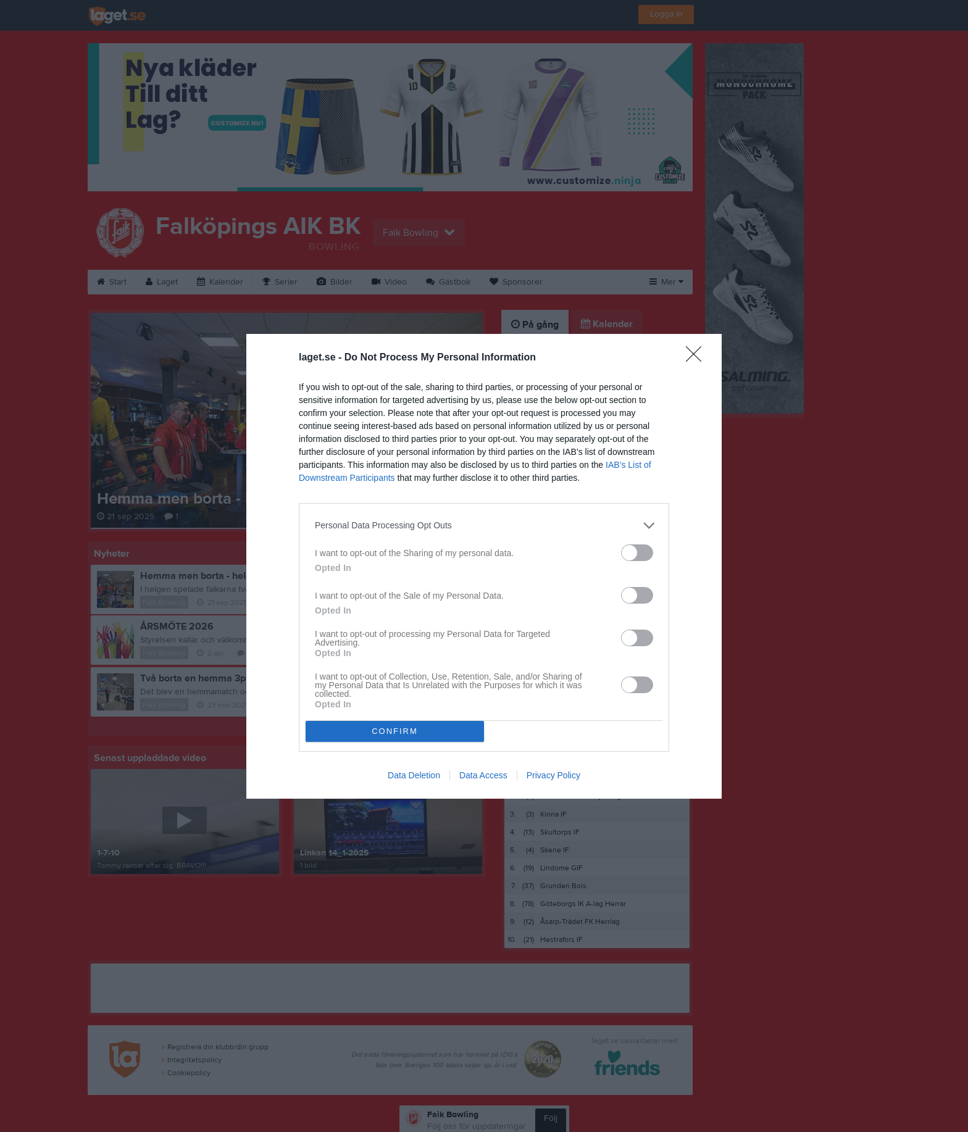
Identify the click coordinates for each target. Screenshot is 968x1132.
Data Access (483, 775)
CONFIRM (395, 731)
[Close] (697, 358)
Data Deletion (414, 775)
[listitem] (484, 525)
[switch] (637, 552)
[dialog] (484, 566)
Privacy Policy (553, 775)
